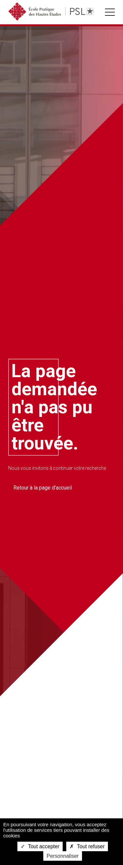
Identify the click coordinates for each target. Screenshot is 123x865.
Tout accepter (40, 846)
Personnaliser (63, 856)
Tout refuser (87, 846)
